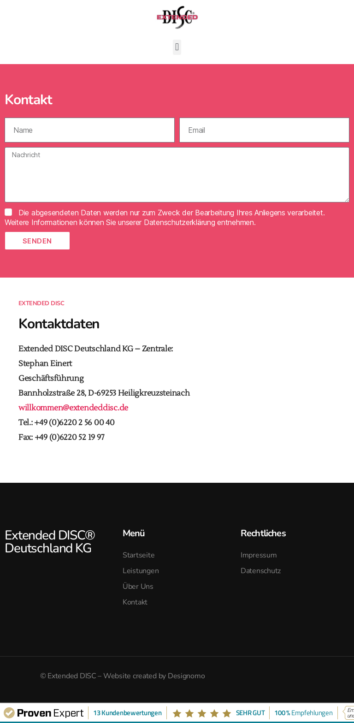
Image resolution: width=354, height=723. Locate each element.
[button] (177, 47)
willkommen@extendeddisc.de (73, 408)
